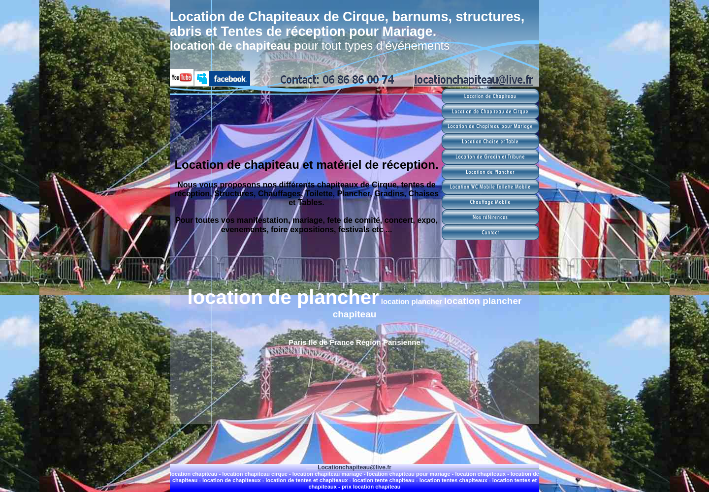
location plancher (412, 301)
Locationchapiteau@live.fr (354, 467)
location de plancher (283, 297)
